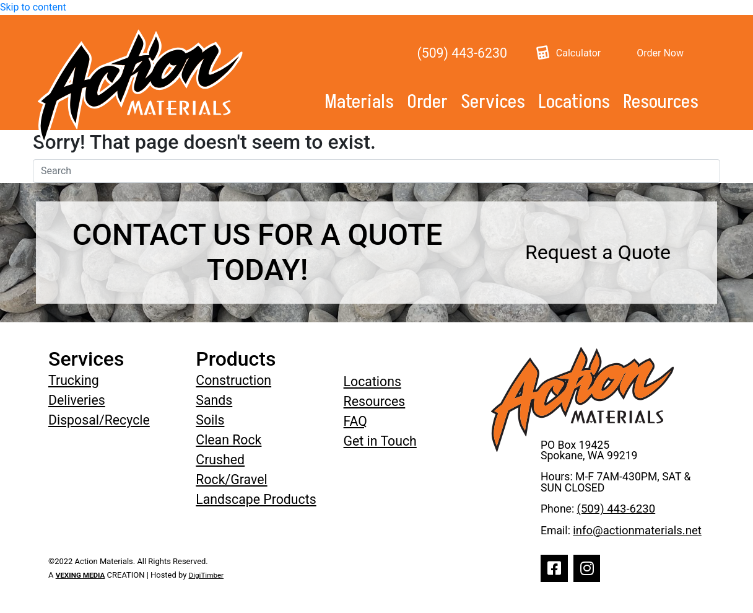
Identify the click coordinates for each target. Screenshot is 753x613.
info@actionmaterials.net (637, 530)
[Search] (376, 171)
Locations (574, 102)
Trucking (73, 380)
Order (427, 102)
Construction (233, 380)
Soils (210, 420)
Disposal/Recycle (99, 420)
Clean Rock (228, 440)
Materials (359, 102)
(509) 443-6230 (462, 53)
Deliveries (76, 400)
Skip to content (33, 7)
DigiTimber (206, 575)
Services (493, 102)
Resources (661, 102)
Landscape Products (256, 499)
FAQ (355, 421)
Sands (214, 400)
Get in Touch (380, 441)
